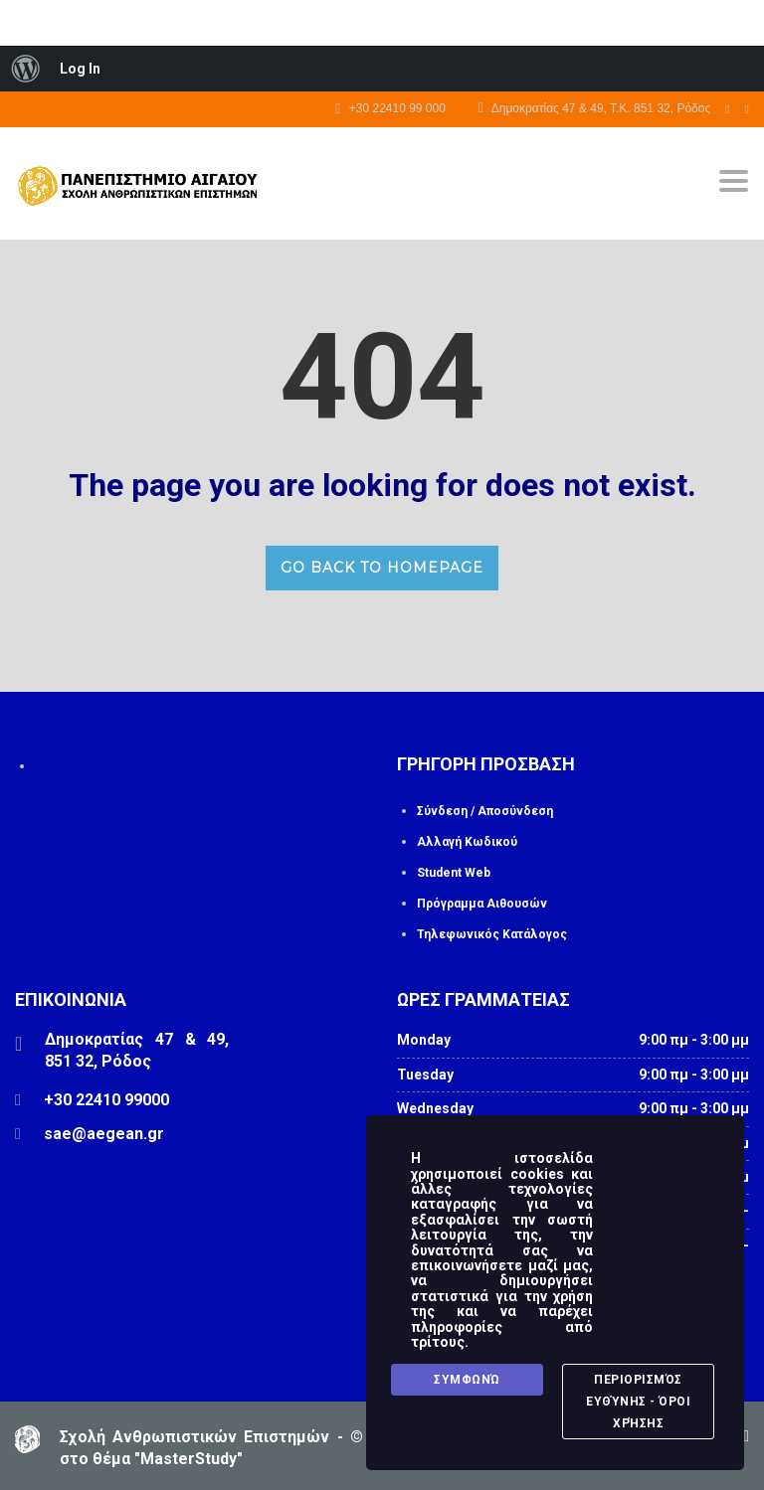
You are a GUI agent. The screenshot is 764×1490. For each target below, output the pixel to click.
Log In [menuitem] (80, 69)
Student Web (453, 873)
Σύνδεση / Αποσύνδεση (485, 811)
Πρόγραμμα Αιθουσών (482, 904)
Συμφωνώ (467, 1381)
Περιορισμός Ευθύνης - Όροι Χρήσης (638, 1402)
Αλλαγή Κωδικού (467, 842)
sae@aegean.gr (104, 1133)
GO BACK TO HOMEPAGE (382, 568)
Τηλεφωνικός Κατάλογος (492, 934)
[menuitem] (26, 68)
